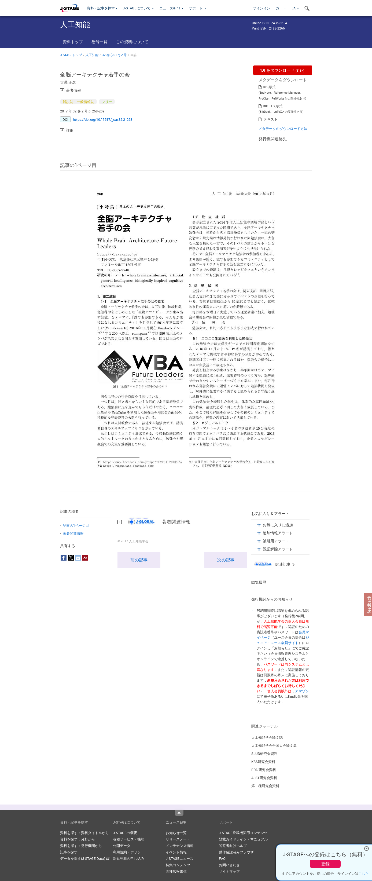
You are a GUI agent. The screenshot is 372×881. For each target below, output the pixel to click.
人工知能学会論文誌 (267, 737)
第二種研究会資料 (265, 785)
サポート (197, 8)
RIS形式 (269, 87)
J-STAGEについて (138, 8)
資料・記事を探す (102, 8)
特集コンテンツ (178, 864)
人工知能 (92, 55)
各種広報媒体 (176, 871)
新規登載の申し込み (128, 858)
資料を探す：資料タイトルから (84, 832)
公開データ (121, 845)
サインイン (261, 8)
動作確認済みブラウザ (236, 852)
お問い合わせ (229, 864)
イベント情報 (176, 852)
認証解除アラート (278, 548)
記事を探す (69, 852)
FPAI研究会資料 (263, 769)
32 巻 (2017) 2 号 (114, 55)
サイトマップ (229, 871)
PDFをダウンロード (281, 70)
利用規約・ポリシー (128, 852)
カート (281, 8)
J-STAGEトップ (71, 55)
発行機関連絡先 (273, 138)
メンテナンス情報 (180, 845)
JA (295, 8)
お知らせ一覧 (176, 832)
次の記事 (225, 560)
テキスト (271, 119)
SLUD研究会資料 (264, 753)
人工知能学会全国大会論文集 (274, 745)
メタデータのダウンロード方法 (283, 128)
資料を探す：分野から (77, 839)
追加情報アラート (278, 532)
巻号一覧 (99, 41)
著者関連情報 (73, 533)
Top (179, 813)
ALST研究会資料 (264, 777)
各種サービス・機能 (128, 839)
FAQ (222, 858)
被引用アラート (276, 540)
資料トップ (73, 41)
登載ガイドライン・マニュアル (243, 839)
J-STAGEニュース (179, 858)
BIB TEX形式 (272, 106)
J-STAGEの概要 (125, 832)
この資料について (132, 41)
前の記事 (139, 560)
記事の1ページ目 (76, 525)
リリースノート (178, 839)
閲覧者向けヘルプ (233, 845)
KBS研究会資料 (263, 761)
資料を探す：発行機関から (81, 845)
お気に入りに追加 (278, 524)
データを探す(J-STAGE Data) (84, 858)
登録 (325, 864)
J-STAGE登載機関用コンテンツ (243, 832)
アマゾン (302, 691)
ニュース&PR (171, 8)
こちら (363, 873)
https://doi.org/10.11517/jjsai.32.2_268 (102, 119)
